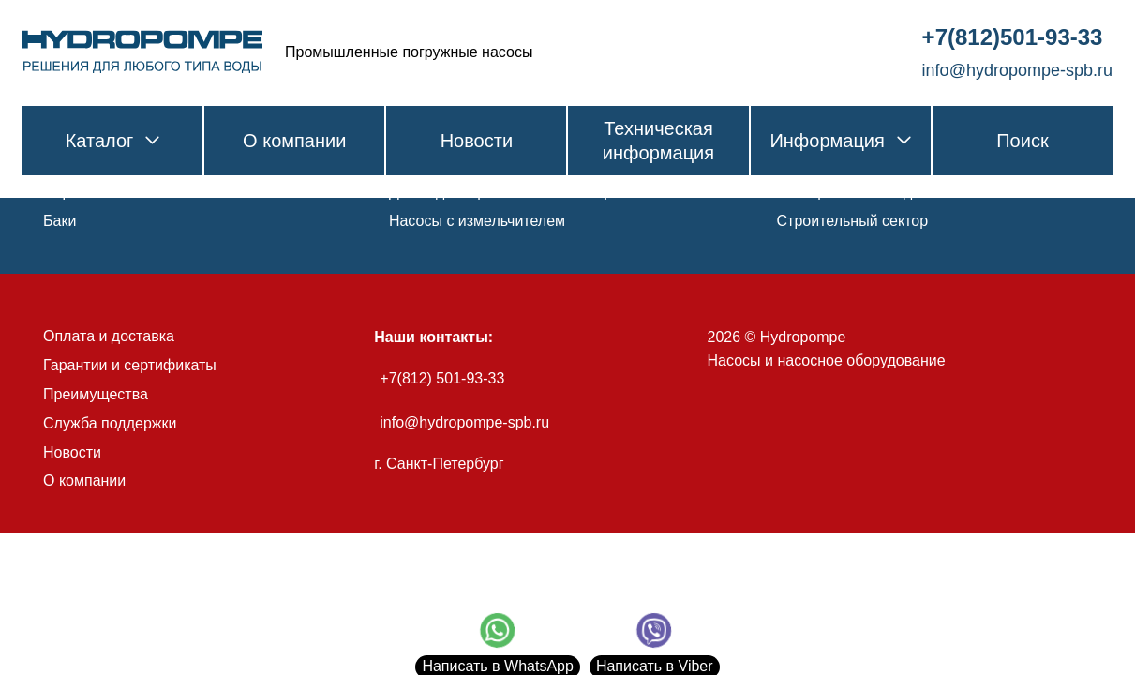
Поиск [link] (1022, 140)
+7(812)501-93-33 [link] (1012, 37)
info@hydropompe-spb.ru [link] (1017, 70)
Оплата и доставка (108, 336)
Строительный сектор (853, 221)
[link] (142, 52)
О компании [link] (294, 140)
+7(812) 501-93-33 (442, 378)
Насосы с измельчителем (477, 221)
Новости (72, 452)
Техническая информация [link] (658, 140)
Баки (59, 221)
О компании (84, 480)
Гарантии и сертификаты (130, 365)
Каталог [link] (113, 140)
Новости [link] (477, 140)
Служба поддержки (109, 423)
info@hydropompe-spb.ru (464, 422)
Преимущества (95, 394)
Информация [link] (839, 140)
